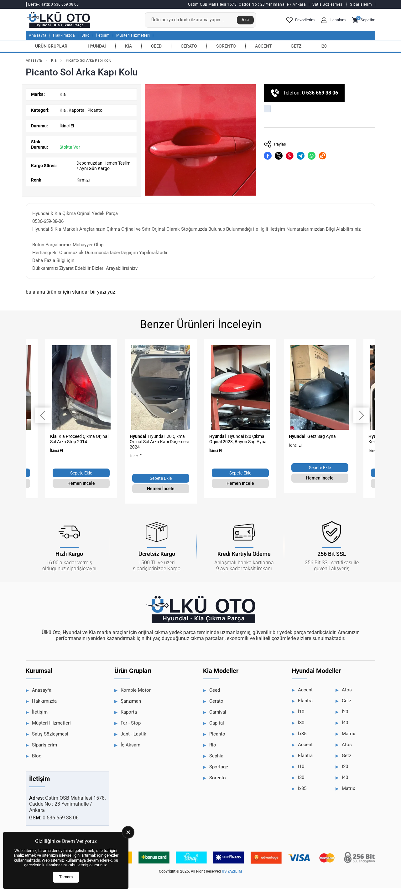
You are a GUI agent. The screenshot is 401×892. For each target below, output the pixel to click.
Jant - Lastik (133, 738)
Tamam (66, 876)
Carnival (217, 716)
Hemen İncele (81, 487)
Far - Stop (131, 727)
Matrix (348, 738)
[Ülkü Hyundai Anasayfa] (66, 22)
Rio (212, 749)
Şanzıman (131, 705)
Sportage (218, 771)
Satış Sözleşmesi (327, 4)
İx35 (302, 738)
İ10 (301, 716)
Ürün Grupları (52, 50)
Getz (296, 50)
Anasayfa (37, 40)
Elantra (305, 705)
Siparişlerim (361, 4)
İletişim (103, 40)
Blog (85, 40)
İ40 (345, 727)
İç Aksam (130, 749)
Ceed (156, 50)
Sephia (216, 760)
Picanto (94, 114)
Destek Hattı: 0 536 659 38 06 (53, 4)
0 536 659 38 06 (320, 97)
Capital (216, 727)
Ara (243, 22)
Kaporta (77, 114)
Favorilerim (300, 22)
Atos (347, 694)
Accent (263, 50)
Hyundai (97, 50)
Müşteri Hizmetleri (133, 40)
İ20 (323, 50)
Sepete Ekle (81, 477)
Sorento (226, 50)
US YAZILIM (232, 876)
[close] (128, 832)
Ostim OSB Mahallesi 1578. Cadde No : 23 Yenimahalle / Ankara (247, 4)
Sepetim (363, 22)
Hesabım (333, 22)
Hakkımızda (64, 40)
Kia (128, 50)
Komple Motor (136, 694)
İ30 (301, 727)
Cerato (189, 50)
